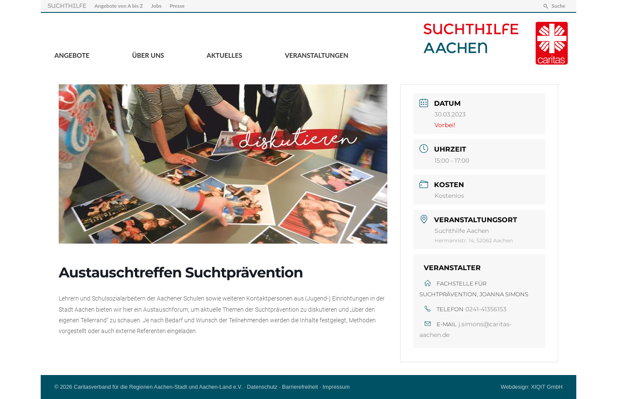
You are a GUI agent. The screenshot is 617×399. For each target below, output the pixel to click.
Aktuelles (224, 55)
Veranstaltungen (316, 55)
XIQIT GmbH (547, 387)
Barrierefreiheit (300, 387)
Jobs (156, 6)
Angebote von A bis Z (118, 6)
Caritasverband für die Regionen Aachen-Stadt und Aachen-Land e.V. (158, 387)
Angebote (72, 55)
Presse (177, 6)
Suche (558, 6)
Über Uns (148, 55)
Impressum (336, 387)
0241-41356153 (485, 309)
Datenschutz (262, 387)
